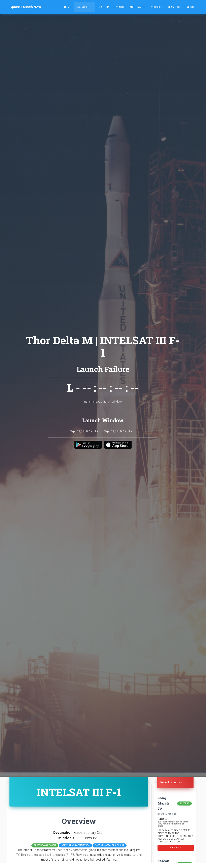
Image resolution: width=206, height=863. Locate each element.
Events (119, 7)
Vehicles (156, 7)
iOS (190, 7)
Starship (103, 7)
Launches (83, 7)
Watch (175, 847)
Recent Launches (171, 782)
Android (174, 7)
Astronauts (137, 7)
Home (67, 7)
